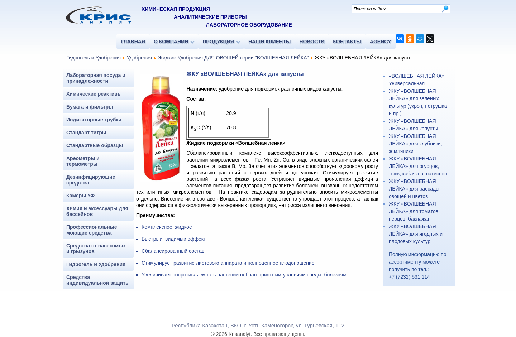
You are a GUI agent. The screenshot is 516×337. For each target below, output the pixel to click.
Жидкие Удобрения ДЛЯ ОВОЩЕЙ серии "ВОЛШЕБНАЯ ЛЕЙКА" (233, 58)
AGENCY (380, 41)
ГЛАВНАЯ (133, 41)
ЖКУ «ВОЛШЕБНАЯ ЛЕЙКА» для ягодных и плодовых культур (416, 233)
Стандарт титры (86, 132)
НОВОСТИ (311, 41)
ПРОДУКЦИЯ (218, 41)
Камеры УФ (80, 195)
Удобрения (139, 58)
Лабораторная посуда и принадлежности (95, 78)
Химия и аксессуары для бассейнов (97, 211)
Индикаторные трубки (93, 119)
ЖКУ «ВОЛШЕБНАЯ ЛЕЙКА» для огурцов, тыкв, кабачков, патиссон (418, 166)
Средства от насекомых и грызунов (96, 248)
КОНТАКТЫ (347, 41)
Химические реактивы (94, 94)
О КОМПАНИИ (171, 41)
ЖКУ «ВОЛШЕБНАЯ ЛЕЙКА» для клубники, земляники (415, 143)
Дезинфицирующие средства (90, 180)
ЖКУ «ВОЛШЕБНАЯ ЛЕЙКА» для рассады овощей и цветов (414, 188)
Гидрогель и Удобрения (93, 58)
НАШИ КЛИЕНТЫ (269, 41)
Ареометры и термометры (83, 161)
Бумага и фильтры (89, 107)
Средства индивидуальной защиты (98, 280)
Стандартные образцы (94, 145)
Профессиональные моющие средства (91, 230)
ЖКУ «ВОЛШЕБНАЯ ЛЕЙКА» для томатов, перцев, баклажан (414, 211)
